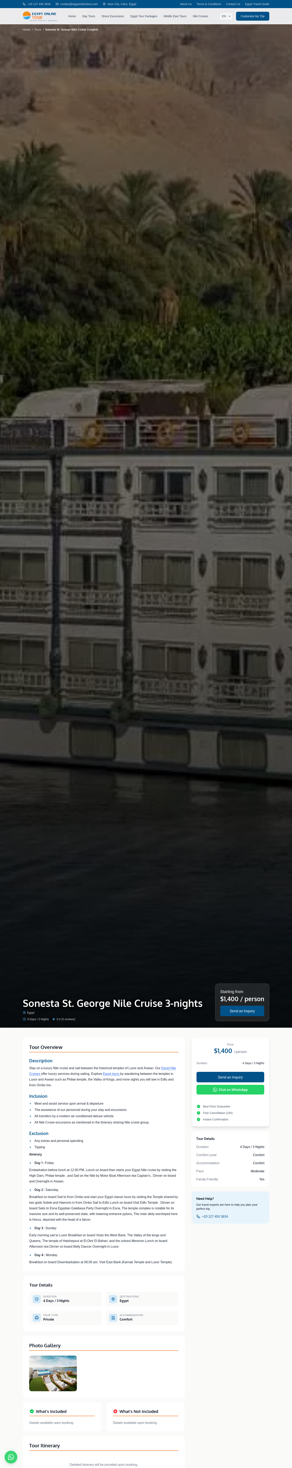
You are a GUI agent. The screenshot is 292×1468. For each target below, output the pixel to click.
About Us (186, 4)
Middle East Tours (175, 16)
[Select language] (226, 16)
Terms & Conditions (208, 4)
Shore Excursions (113, 16)
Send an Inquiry (242, 1011)
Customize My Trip (252, 16)
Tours (37, 29)
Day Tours (88, 16)
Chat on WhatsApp (230, 1090)
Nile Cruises (200, 16)
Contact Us (233, 4)
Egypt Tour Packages (143, 16)
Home (72, 16)
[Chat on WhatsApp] (11, 1457)
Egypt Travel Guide (257, 4)
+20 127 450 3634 (212, 1216)
